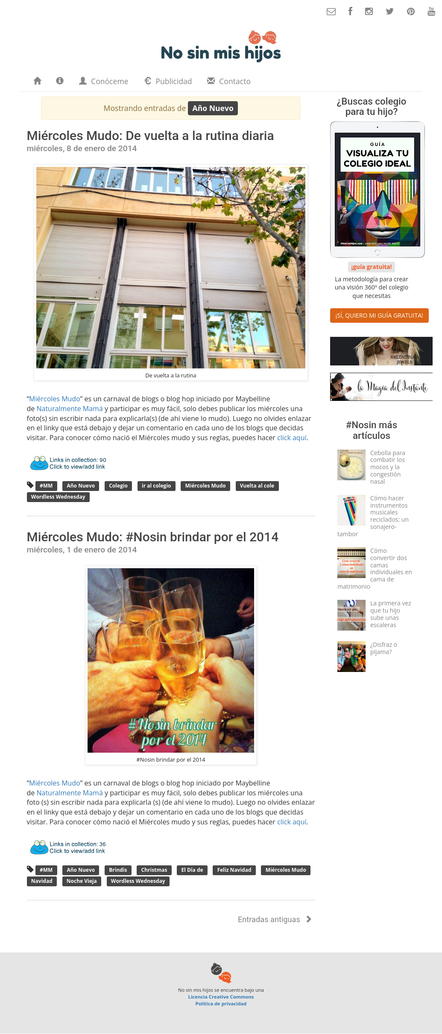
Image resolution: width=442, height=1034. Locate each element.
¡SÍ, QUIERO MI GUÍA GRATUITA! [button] (379, 315)
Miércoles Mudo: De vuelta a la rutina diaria (150, 135)
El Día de (192, 870)
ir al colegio (157, 486)
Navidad (42, 881)
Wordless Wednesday (58, 496)
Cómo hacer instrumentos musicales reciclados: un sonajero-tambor (373, 516)
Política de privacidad (221, 1003)
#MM (46, 486)
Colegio (118, 486)
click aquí (292, 437)
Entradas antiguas (275, 919)
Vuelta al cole (257, 486)
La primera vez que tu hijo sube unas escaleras (390, 613)
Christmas (154, 870)
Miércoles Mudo (54, 398)
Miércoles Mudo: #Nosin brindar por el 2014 (153, 536)
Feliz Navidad (234, 870)
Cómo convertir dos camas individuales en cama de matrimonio (374, 568)
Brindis (118, 870)
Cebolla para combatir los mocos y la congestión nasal (387, 467)
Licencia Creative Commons (221, 996)
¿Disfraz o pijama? (383, 648)
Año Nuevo (80, 486)
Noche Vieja (81, 881)
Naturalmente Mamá (69, 408)
